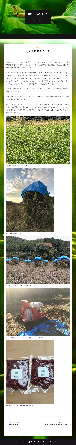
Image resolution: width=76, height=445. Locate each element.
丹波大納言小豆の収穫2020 (56, 424)
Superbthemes (55, 442)
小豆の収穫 (13, 424)
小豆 (38, 47)
